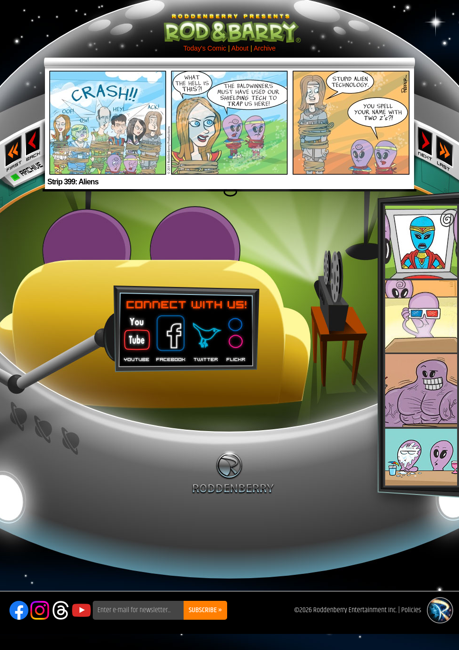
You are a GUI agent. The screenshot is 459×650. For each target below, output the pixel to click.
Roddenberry (233, 472)
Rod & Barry (229, 21)
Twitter (205, 335)
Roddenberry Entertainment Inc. (355, 610)
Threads (60, 610)
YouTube (81, 610)
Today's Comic (204, 48)
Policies (411, 610)
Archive (265, 48)
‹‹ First (11, 150)
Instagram (39, 610)
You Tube (135, 335)
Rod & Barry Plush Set (421, 345)
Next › (425, 143)
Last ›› (447, 150)
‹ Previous (34, 143)
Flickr (236, 335)
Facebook (169, 335)
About (240, 48)
